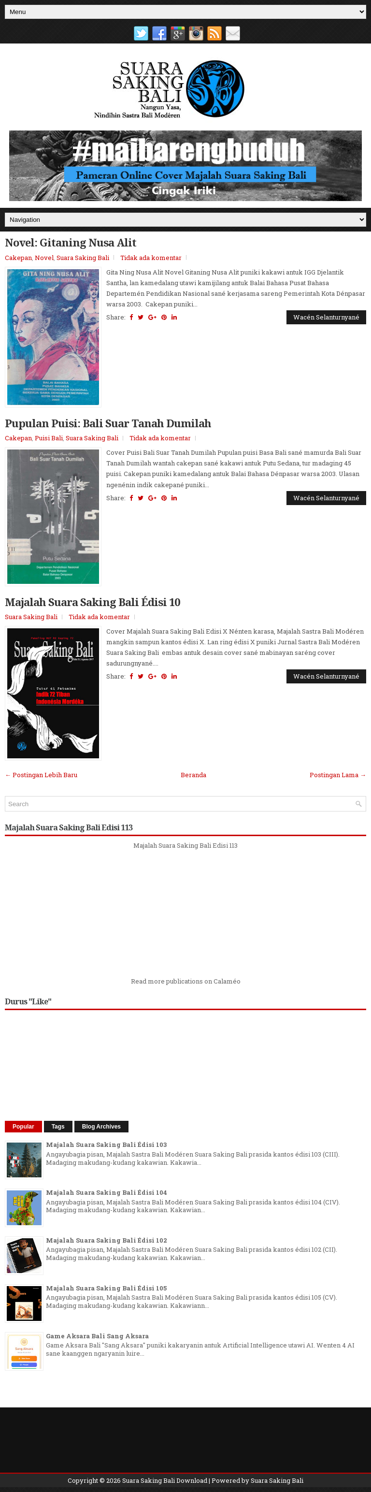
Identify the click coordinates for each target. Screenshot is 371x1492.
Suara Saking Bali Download (164, 1480)
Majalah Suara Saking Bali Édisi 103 (106, 1144)
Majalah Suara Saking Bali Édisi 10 (92, 602)
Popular (23, 1126)
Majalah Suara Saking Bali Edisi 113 (185, 845)
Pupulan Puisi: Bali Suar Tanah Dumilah (108, 423)
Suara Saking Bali (83, 257)
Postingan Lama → (338, 774)
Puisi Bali (49, 438)
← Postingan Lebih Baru (41, 774)
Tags (58, 1126)
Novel (44, 257)
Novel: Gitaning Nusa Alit (70, 242)
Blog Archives (101, 1126)
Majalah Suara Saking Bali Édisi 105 (106, 1288)
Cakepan (18, 257)
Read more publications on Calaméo (186, 981)
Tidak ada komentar (151, 257)
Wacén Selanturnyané (326, 317)
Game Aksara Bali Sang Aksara (97, 1336)
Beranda (193, 774)
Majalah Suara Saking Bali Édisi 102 (106, 1240)
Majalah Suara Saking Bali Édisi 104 (106, 1192)
